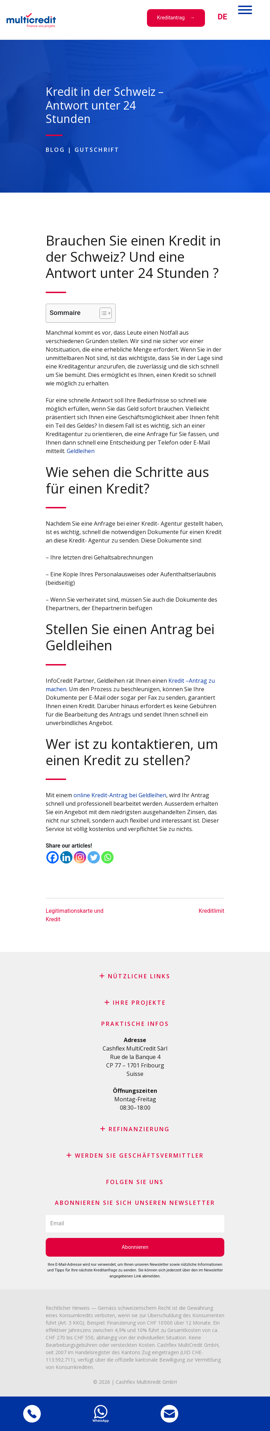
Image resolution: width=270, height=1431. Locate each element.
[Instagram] (80, 857)
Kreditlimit (211, 910)
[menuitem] (222, 17)
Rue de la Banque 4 (135, 1057)
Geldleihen (81, 451)
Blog (55, 150)
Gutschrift (97, 150)
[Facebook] (52, 857)
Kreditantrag (171, 18)
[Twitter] (94, 857)
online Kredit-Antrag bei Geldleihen (119, 795)
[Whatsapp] (107, 857)
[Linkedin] (66, 857)
